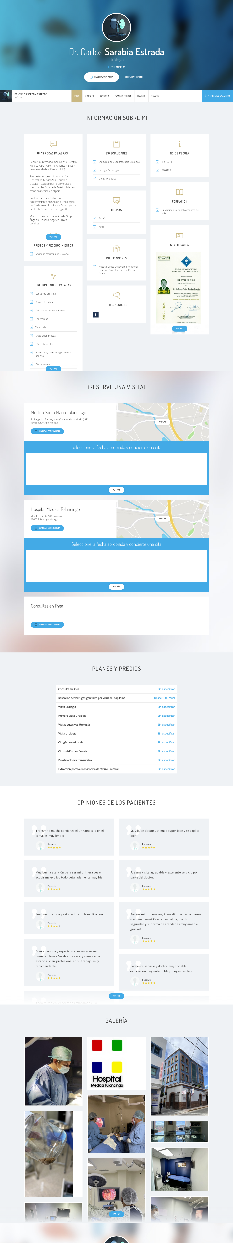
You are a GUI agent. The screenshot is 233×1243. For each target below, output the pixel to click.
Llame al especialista (47, 431)
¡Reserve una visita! (217, 95)
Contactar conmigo (134, 77)
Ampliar (162, 421)
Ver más (53, 237)
